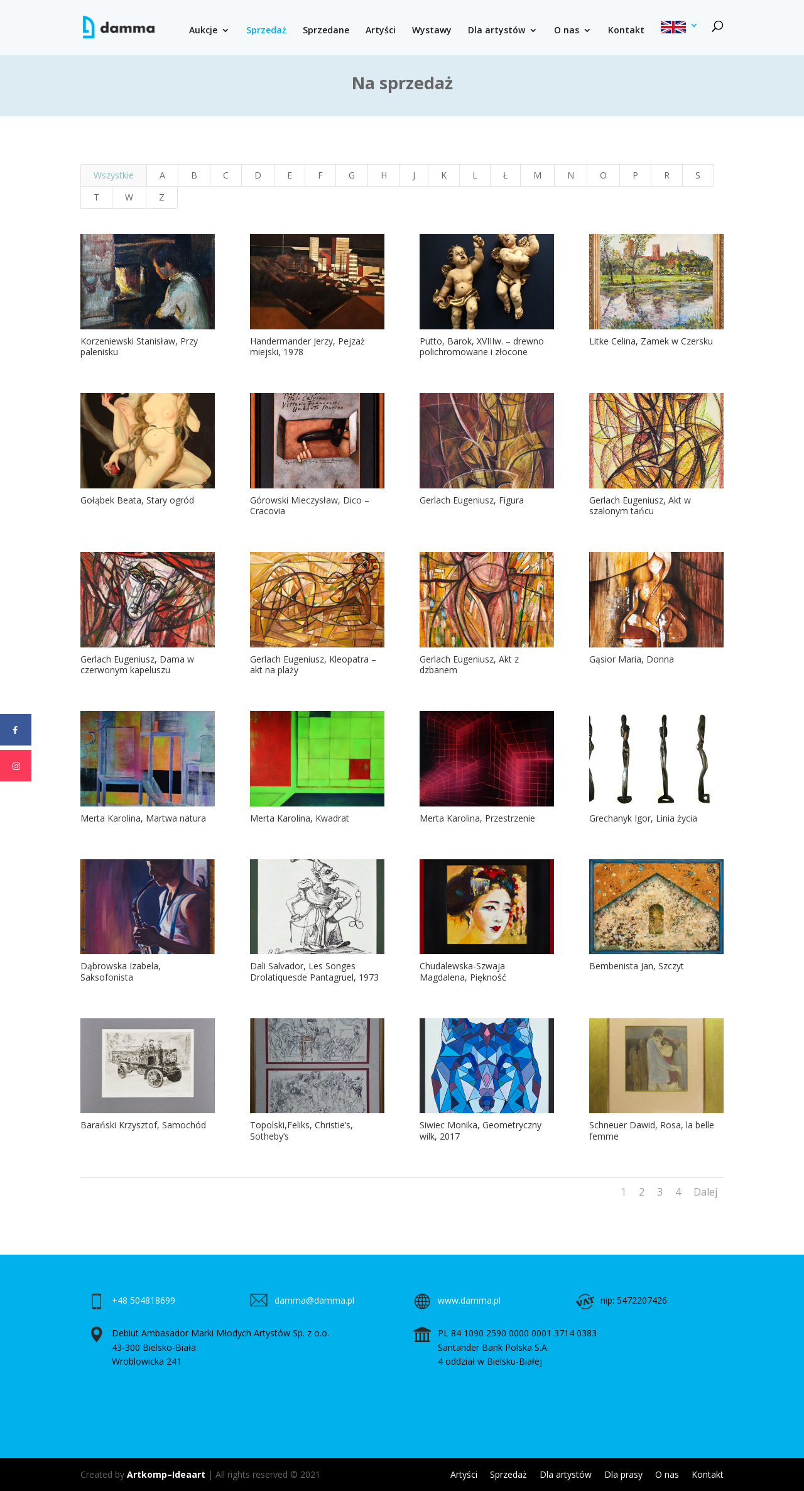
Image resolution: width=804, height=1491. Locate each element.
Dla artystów (496, 31)
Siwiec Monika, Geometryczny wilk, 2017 (480, 1130)
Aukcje (203, 31)
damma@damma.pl (314, 1300)
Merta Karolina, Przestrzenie (477, 818)
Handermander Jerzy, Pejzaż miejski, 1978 (307, 346)
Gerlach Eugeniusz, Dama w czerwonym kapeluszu (136, 664)
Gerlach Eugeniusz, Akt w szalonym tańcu (640, 505)
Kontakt (626, 31)
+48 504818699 (143, 1300)
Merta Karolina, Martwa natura (142, 818)
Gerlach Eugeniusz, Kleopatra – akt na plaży (313, 664)
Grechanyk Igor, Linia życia (643, 818)
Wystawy (432, 31)
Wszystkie (114, 175)
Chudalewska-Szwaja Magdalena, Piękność (463, 971)
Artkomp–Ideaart (166, 1474)
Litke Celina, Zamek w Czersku (651, 341)
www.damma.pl (469, 1300)
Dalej (705, 1192)
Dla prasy (623, 1474)
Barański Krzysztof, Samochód (142, 1125)
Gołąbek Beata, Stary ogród (136, 500)
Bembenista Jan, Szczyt (636, 966)
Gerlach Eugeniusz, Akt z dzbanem (469, 664)
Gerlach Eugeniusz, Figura (472, 500)
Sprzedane (326, 31)
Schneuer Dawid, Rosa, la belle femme (651, 1130)
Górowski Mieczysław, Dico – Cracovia (309, 505)
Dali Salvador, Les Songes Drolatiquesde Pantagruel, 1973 (314, 971)
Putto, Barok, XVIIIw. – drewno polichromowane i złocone (482, 346)
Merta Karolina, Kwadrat (299, 818)
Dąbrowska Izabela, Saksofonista (120, 971)
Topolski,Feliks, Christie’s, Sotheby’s (301, 1130)
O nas (566, 31)
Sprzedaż (266, 31)
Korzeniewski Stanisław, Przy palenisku (138, 346)
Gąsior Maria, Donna (631, 659)
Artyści (381, 31)
